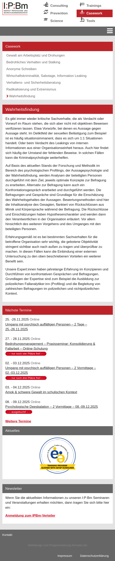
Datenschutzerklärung (94, 555)
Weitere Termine (18, 421)
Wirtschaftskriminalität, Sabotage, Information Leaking (46, 76)
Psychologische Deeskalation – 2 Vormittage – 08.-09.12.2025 (51, 407)
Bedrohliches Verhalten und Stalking (33, 62)
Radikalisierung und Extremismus (31, 89)
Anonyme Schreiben (21, 69)
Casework (94, 13)
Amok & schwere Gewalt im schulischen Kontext (41, 392)
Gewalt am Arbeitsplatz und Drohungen (35, 55)
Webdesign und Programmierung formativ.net (57, 545)
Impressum (65, 555)
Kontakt (7, 534)
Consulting (59, 6)
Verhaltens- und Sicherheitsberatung (33, 82)
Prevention (59, 13)
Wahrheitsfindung (22, 96)
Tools (90, 21)
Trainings (93, 6)
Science (56, 21)
